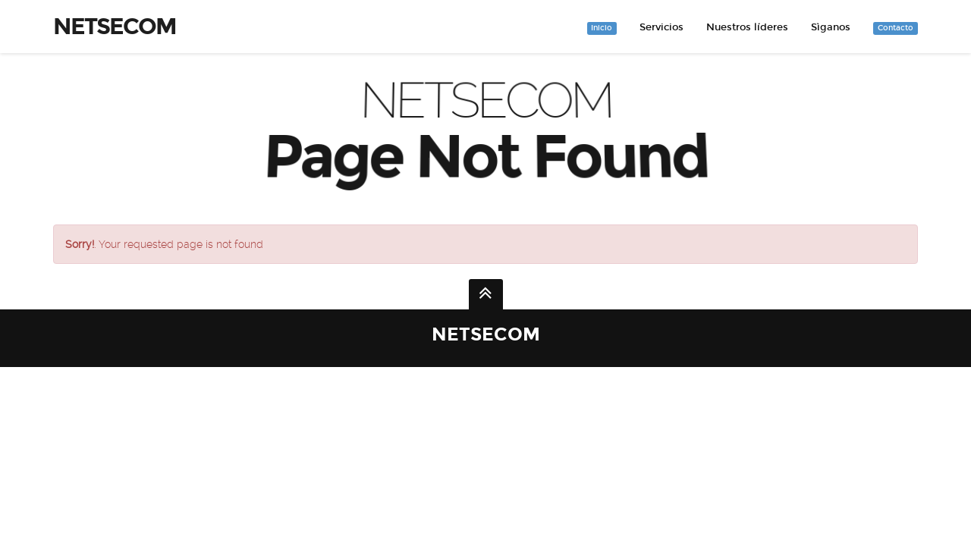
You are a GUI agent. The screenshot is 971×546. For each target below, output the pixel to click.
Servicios (661, 27)
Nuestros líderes (747, 27)
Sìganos (830, 27)
